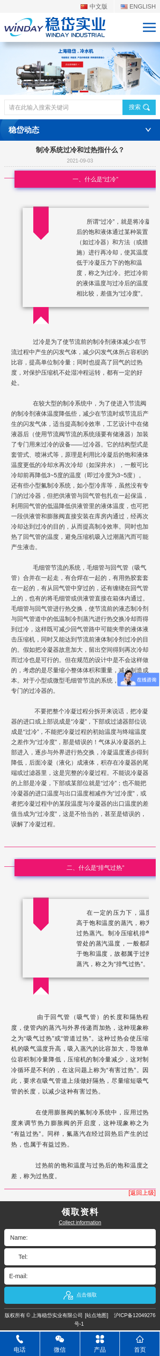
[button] (75, 91)
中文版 (94, 6)
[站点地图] (96, 1315)
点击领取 (80, 1295)
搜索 (139, 107)
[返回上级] (142, 1192)
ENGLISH (138, 6)
